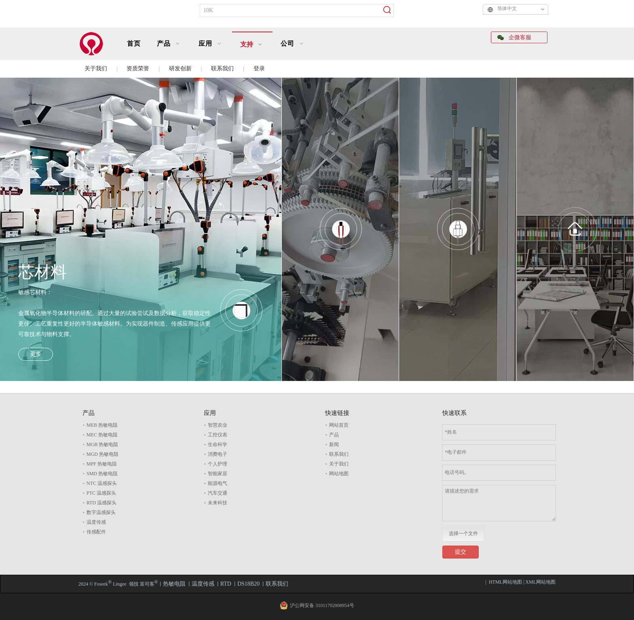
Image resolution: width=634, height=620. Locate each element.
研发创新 (180, 69)
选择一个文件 (463, 533)
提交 (460, 552)
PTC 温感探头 (101, 493)
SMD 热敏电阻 (102, 473)
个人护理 (217, 464)
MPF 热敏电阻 (102, 464)
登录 (259, 69)
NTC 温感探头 (102, 483)
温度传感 (96, 522)
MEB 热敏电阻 (102, 425)
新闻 (334, 444)
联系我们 (222, 69)
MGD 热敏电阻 (102, 454)
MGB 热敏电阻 (102, 444)
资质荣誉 (138, 69)
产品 (334, 435)
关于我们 (96, 69)
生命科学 (217, 444)
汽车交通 (217, 493)
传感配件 (96, 532)
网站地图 (339, 473)
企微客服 (514, 37)
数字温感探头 (101, 512)
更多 (35, 354)
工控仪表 (217, 435)
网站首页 (339, 425)
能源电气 (217, 483)
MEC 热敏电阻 (102, 435)
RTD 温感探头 (101, 503)
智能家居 (217, 473)
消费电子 (217, 454)
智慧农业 (217, 425)
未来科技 (217, 503)
